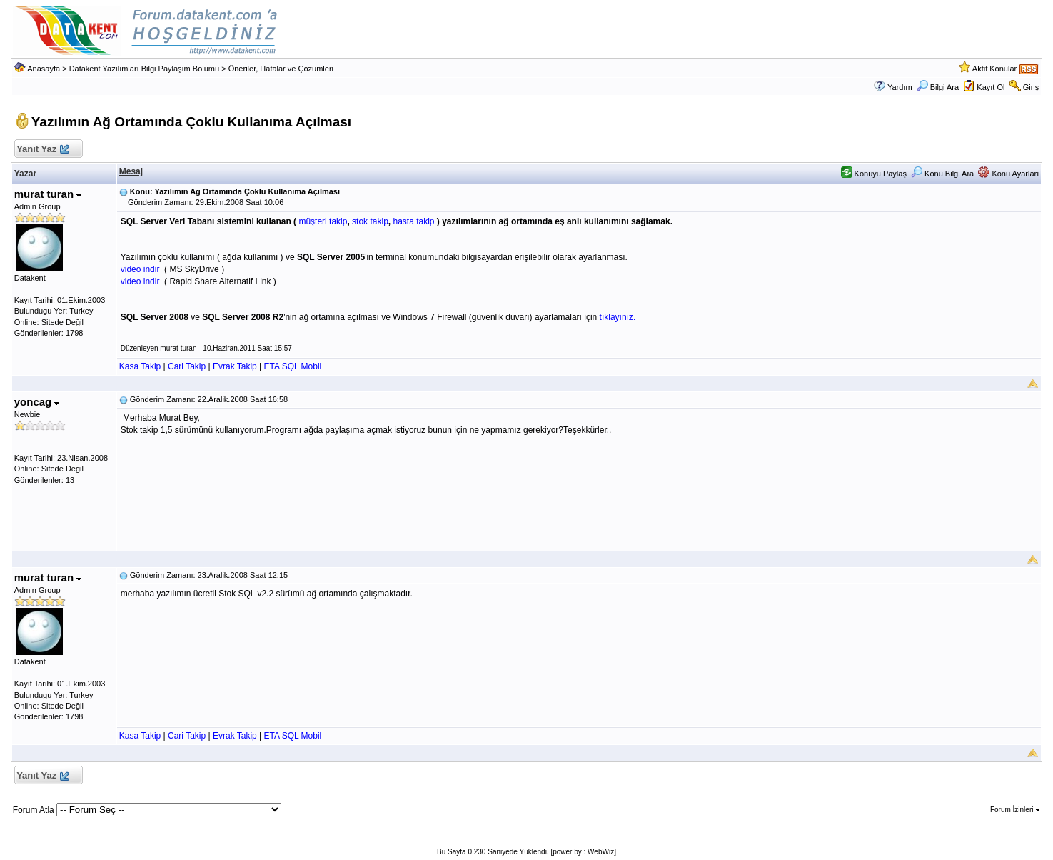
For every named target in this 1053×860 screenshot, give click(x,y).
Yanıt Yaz (42, 150)
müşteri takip (322, 221)
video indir (140, 269)
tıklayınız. (618, 317)
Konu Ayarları (1008, 173)
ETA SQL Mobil (293, 366)
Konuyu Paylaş (874, 173)
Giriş (1031, 87)
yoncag (37, 402)
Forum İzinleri (1015, 810)
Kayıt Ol (990, 87)
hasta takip (413, 221)
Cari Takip (187, 366)
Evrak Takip (235, 366)
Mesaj (131, 171)
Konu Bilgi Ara (942, 173)
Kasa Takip (140, 366)
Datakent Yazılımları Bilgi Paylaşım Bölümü (144, 68)
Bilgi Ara (938, 87)
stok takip (370, 221)
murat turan (48, 194)
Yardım (899, 87)
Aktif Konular (994, 68)
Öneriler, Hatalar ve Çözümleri (280, 68)
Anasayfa (43, 68)
